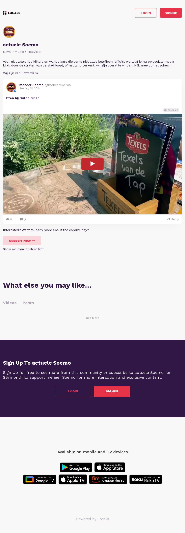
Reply (173, 219)
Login (146, 13)
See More (92, 317)
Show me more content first (23, 249)
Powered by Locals (92, 519)
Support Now (22, 241)
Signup (171, 13)
